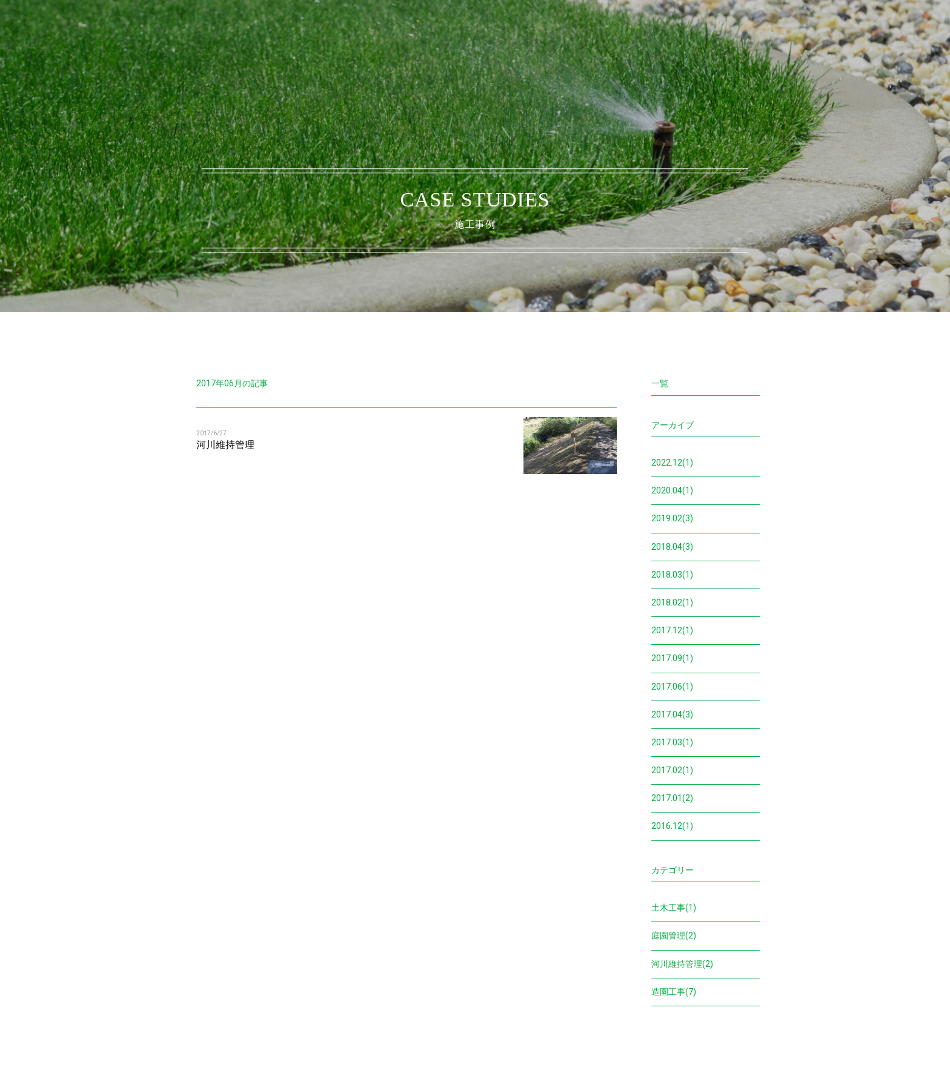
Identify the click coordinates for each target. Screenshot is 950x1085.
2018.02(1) (672, 602)
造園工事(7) (673, 992)
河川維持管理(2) (682, 964)
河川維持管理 (225, 444)
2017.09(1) (672, 658)
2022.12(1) (672, 462)
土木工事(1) (673, 907)
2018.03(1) (672, 574)
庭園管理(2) (673, 935)
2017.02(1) (672, 770)
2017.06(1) (672, 686)
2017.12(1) (672, 630)
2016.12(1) (672, 826)
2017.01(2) (672, 798)
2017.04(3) (672, 714)
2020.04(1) (672, 490)
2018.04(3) (672, 547)
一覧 (659, 383)
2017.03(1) (672, 742)
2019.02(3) (672, 518)
